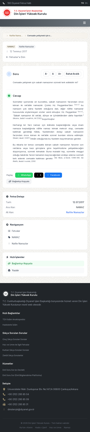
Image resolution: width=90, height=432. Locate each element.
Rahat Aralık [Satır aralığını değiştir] (72, 74)
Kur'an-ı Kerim (26, 427)
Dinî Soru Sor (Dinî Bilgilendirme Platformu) (22, 375)
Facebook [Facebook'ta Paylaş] (53, 175)
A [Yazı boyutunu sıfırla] (53, 74)
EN (86, 3)
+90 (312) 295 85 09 (18, 399)
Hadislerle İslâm (10, 325)
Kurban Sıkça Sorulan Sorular (16, 350)
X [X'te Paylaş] (38, 175)
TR (82, 3)
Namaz (67, 427)
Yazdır (13, 270)
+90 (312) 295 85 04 (18, 394)
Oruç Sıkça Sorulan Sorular (15, 339)
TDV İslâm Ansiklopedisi (14, 319)
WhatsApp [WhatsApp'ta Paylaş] (24, 175)
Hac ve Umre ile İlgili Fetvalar (16, 344)
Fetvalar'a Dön (15, 57)
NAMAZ (11, 46)
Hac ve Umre (55, 427)
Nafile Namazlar (16, 35)
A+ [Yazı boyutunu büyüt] (59, 74)
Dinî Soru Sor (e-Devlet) (14, 370)
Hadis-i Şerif (41, 427)
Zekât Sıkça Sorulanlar (13, 355)
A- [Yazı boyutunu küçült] (46, 74)
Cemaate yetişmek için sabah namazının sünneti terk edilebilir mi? (40, 35)
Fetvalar (14, 231)
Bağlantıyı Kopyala (19, 181)
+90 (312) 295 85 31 (18, 404)
